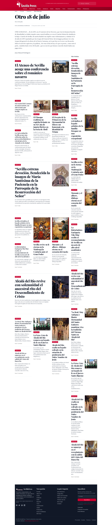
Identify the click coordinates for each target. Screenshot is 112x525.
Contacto (59, 503)
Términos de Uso (61, 499)
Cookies (83, 520)
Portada (25, 8)
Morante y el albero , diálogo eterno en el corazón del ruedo (60, 248)
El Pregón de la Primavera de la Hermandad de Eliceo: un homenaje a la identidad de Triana (59, 124)
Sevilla (39, 8)
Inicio (16, 11)
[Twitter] (19, 505)
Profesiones (86, 8)
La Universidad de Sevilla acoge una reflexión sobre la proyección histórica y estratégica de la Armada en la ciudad (23, 138)
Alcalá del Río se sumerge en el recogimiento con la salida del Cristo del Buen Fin (22, 357)
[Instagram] (22, 505)
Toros (63, 8)
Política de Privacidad (62, 495)
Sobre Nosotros (61, 491)
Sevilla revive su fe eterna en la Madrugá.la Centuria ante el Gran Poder (41, 249)
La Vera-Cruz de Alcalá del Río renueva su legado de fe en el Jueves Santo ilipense (41, 340)
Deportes (58, 8)
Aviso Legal (59, 501)
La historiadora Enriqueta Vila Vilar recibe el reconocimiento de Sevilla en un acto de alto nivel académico (22, 252)
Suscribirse (87, 499)
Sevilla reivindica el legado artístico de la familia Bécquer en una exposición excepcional (23, 224)
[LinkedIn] (24, 505)
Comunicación (71, 8)
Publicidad (80, 507)
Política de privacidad (87, 504)
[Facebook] (16, 505)
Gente (51, 8)
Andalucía (45, 8)
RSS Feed (39, 513)
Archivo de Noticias (41, 511)
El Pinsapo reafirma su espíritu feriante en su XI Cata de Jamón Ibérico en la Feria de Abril (41, 123)
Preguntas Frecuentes (83, 509)
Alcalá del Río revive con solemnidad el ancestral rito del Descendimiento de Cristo (78, 281)
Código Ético (60, 493)
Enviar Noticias (81, 511)
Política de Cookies (61, 497)
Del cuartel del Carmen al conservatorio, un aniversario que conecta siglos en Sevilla (23, 107)
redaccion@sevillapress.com (31, 520)
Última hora (32, 8)
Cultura (79, 8)
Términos (88, 520)
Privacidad (77, 520)
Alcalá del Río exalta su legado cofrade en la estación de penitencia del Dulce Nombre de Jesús (59, 352)
